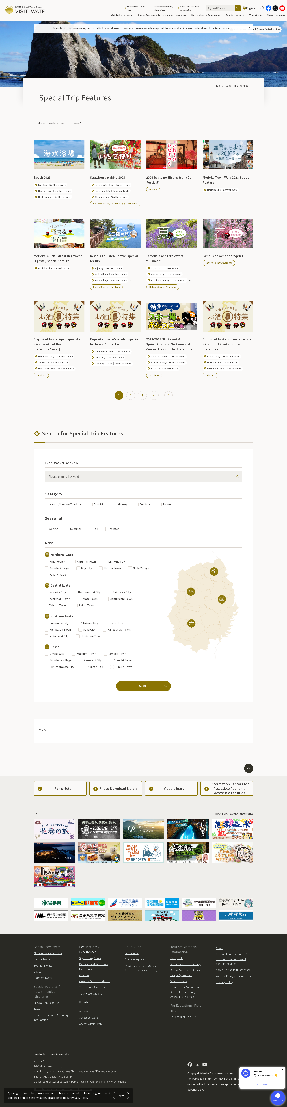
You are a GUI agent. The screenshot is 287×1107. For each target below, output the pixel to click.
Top (218, 85)
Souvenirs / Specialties (93, 987)
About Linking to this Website (233, 970)
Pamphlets (176, 958)
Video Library (178, 981)
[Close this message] (249, 27)
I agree (121, 1095)
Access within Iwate (91, 1024)
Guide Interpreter (135, 959)
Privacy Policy (224, 982)
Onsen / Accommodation (94, 981)
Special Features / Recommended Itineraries (163, 15)
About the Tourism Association (189, 8)
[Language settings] (253, 8)
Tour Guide (256, 15)
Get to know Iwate (123, 15)
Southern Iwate (43, 965)
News (270, 15)
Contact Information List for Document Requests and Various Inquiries (232, 958)
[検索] (237, 477)
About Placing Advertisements (233, 813)
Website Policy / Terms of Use (234, 976)
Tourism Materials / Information (163, 8)
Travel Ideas (41, 1009)
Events (229, 15)
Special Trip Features (46, 1003)
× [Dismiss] (283, 1069)
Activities (132, 203)
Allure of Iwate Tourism (48, 953)
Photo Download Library (185, 964)
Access (241, 15)
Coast (37, 971)
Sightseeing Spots (90, 958)
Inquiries (280, 15)
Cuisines (41, 375)
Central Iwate (42, 959)
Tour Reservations (90, 993)
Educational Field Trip (136, 8)
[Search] (238, 8)
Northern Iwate (43, 978)
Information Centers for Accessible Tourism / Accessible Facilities (184, 992)
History (153, 189)
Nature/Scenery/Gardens (106, 203)
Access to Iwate (88, 1017)
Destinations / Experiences (207, 15)
